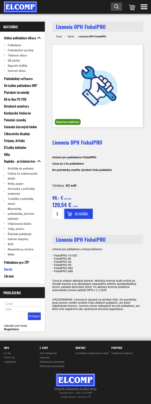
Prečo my (9, 357)
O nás (7, 353)
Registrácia (11, 329)
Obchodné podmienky (52, 366)
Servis (70, 36)
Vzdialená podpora (122, 353)
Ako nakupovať (48, 353)
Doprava (44, 357)
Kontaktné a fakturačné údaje (92, 353)
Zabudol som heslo (15, 325)
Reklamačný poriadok (52, 361)
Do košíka (81, 214)
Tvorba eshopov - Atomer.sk (75, 397)
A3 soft (71, 185)
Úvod (59, 36)
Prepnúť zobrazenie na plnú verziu (75, 388)
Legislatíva (10, 361)
